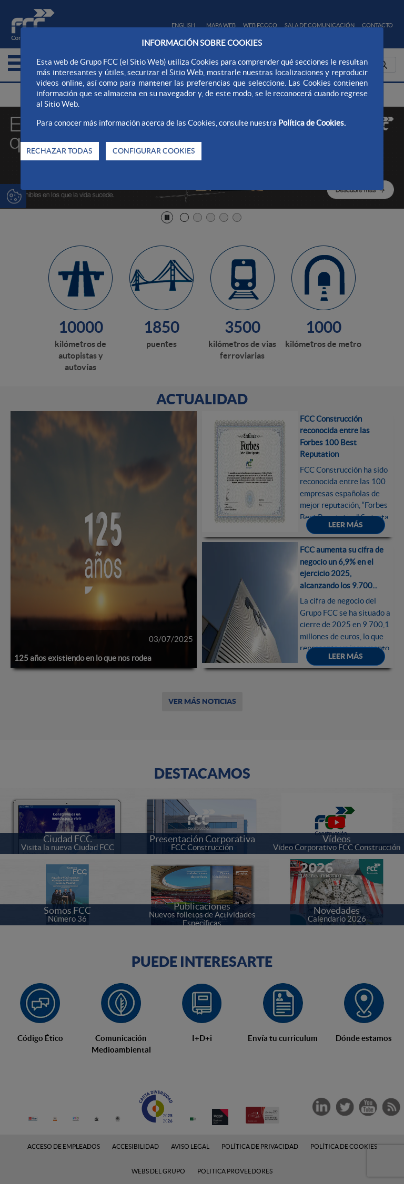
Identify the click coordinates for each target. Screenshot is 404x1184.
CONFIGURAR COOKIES (154, 151)
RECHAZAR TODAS (59, 151)
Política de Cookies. (312, 122)
